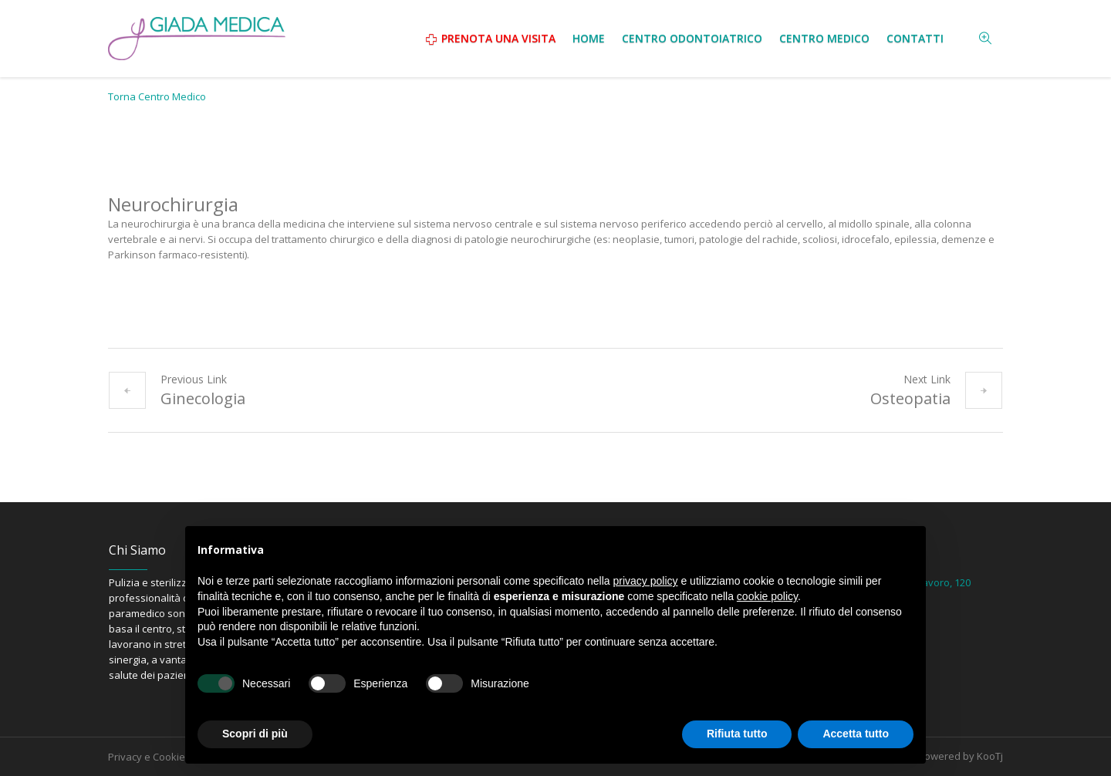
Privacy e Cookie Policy (161, 757)
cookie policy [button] (767, 596)
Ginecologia (202, 398)
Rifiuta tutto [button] (737, 733)
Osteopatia (910, 398)
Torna (157, 96)
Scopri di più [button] (255, 733)
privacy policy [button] (645, 581)
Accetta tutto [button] (855, 733)
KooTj (990, 756)
